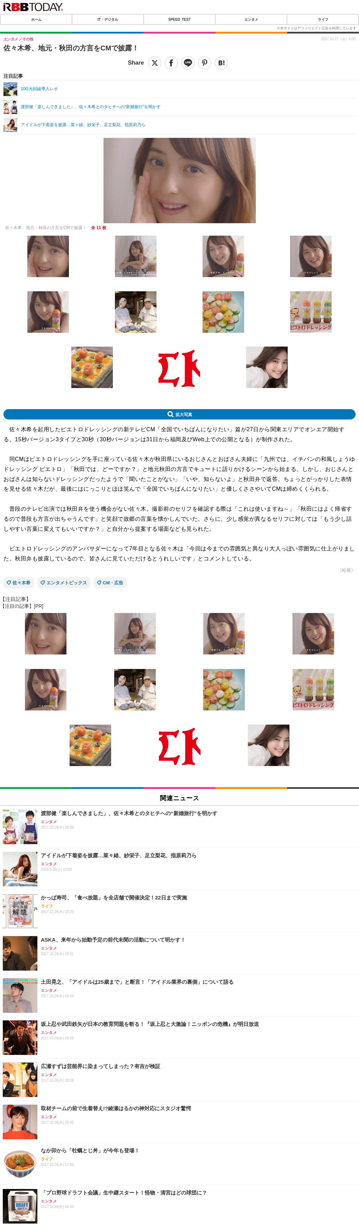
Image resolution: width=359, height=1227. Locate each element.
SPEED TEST (179, 19)
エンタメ (251, 19)
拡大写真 (184, 414)
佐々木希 (21, 582)
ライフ (323, 19)
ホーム (36, 19)
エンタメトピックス (66, 582)
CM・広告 (113, 582)
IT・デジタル (108, 19)
